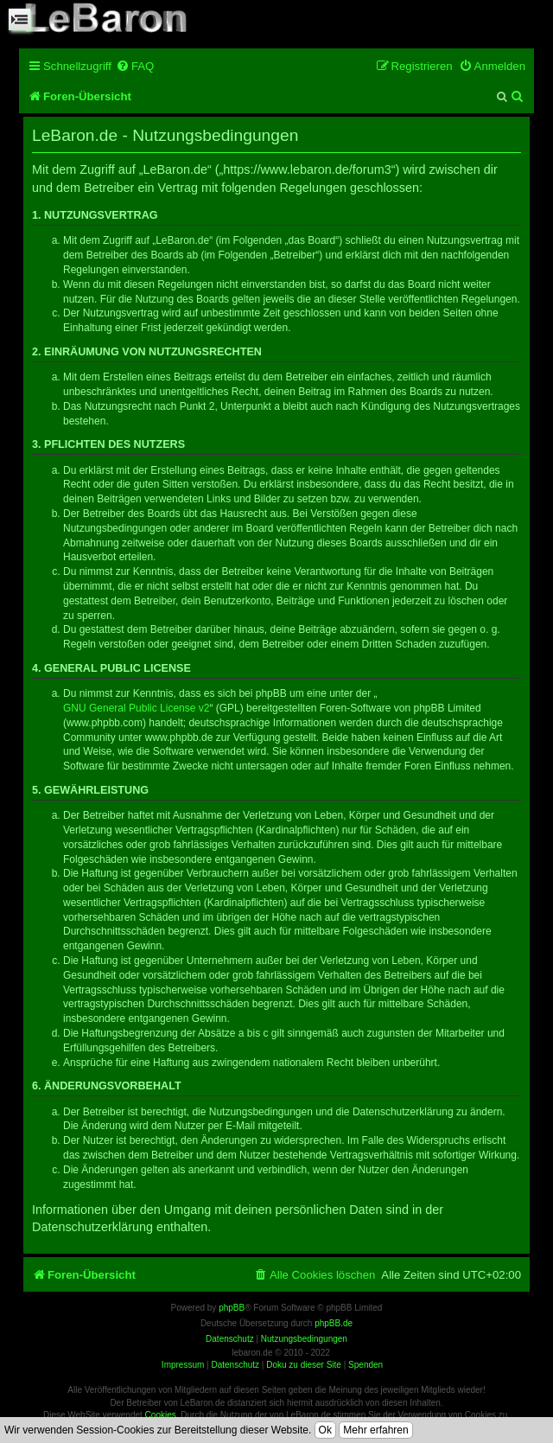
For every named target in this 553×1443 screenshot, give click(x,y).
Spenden (365, 1365)
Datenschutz (235, 1365)
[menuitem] (135, 66)
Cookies (160, 1415)
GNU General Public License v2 (136, 708)
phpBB (232, 1307)
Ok (325, 1430)
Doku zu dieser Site (303, 1365)
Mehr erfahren (375, 1430)
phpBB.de (334, 1323)
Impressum (183, 1365)
